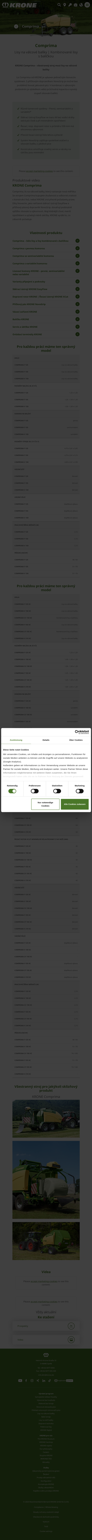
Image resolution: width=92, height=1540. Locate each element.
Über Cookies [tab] (76, 740)
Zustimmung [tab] (16, 740)
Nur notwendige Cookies (45, 804)
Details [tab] (46, 740)
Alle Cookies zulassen (75, 804)
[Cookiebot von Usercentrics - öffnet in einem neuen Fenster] (77, 732)
